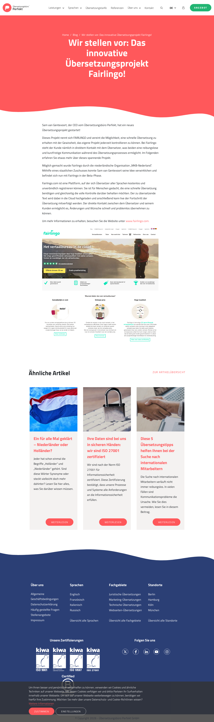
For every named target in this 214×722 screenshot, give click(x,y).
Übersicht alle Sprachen (84, 620)
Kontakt (149, 8)
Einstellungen (71, 711)
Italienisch (76, 605)
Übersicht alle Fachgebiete (125, 620)
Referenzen (117, 8)
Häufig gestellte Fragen (45, 609)
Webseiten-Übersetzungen (125, 610)
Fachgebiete (118, 584)
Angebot (200, 8)
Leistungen (55, 8)
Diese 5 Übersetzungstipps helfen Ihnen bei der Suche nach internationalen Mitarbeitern (158, 453)
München (153, 610)
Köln (150, 605)
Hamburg (153, 599)
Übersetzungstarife (96, 8)
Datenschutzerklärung (44, 604)
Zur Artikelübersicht (169, 372)
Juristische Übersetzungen (125, 594)
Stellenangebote (41, 615)
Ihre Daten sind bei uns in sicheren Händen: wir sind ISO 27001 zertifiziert (106, 447)
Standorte (155, 584)
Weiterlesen (59, 522)
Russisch (75, 610)
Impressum (37, 620)
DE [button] (171, 8)
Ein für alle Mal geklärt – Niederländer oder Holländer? (53, 444)
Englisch (75, 594)
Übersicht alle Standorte (162, 620)
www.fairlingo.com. (137, 221)
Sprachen (73, 8)
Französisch (77, 599)
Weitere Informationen (41, 703)
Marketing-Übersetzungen (125, 599)
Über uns (133, 8)
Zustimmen (41, 711)
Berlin (151, 594)
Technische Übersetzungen (125, 605)
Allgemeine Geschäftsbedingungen (45, 596)
